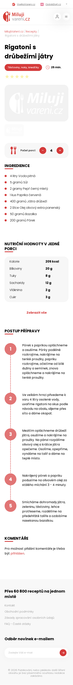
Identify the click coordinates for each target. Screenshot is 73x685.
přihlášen (17, 553)
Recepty (31, 31)
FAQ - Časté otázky (18, 624)
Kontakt (10, 605)
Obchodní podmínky (19, 612)
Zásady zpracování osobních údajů (29, 618)
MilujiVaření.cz (14, 31)
